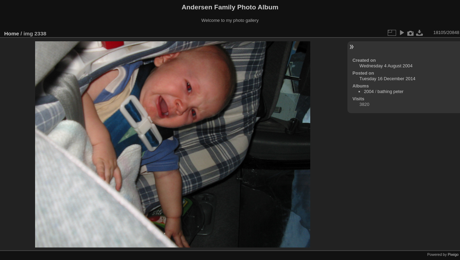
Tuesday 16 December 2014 (388, 78)
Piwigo (453, 254)
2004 (368, 91)
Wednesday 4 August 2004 (386, 65)
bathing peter (391, 91)
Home (11, 33)
